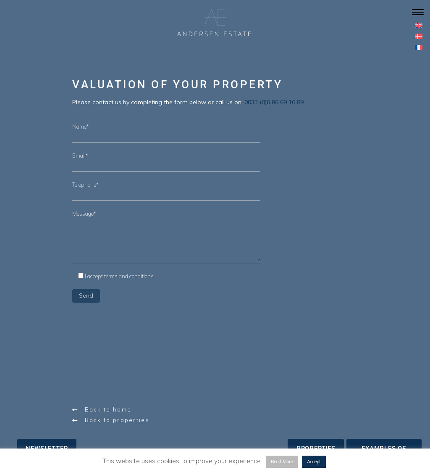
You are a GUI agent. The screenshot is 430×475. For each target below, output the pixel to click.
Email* (80, 155)
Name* (80, 126)
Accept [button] (314, 461)
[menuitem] (419, 24)
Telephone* (85, 184)
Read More (282, 461)
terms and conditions (129, 276)
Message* (84, 213)
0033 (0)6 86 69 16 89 (274, 102)
